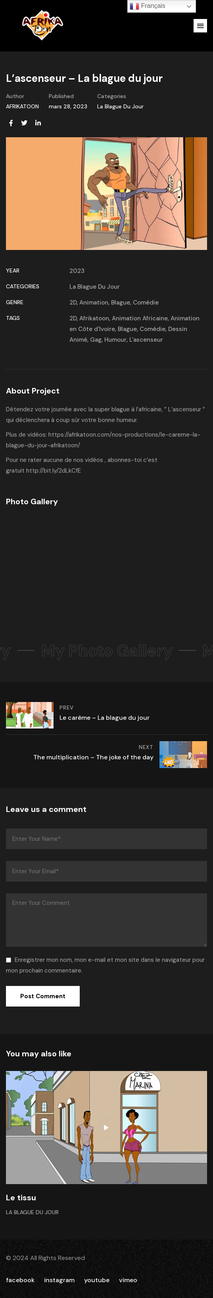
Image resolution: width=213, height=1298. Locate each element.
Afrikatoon (94, 318)
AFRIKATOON (22, 106)
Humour (115, 340)
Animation (93, 303)
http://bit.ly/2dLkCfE (53, 471)
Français (147, 6)
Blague (120, 303)
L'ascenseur (146, 340)
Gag (96, 340)
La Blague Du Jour (120, 106)
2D (73, 303)
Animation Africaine (140, 318)
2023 (76, 271)
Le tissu (21, 1197)
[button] (200, 25)
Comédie (146, 303)
